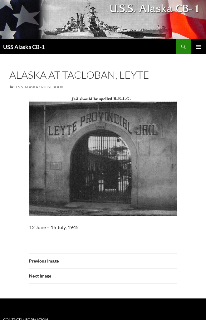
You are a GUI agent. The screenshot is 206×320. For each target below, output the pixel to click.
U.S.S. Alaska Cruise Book (39, 87)
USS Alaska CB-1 (24, 46)
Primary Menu (198, 46)
